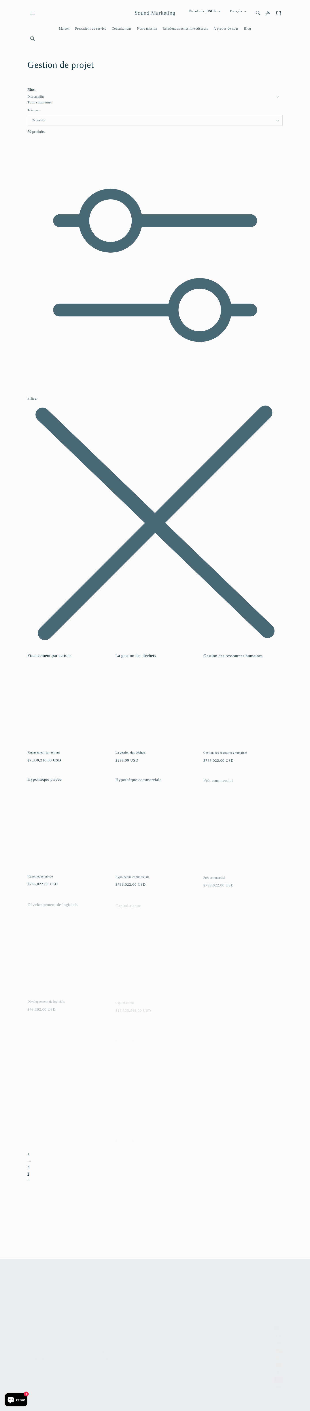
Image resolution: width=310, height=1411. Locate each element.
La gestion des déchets (135, 660)
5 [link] (29, 1181)
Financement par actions (50, 659)
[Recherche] (33, 39)
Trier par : (34, 110)
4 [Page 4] (28, 1175)
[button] (33, 13)
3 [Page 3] (28, 1168)
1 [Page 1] (28, 1155)
